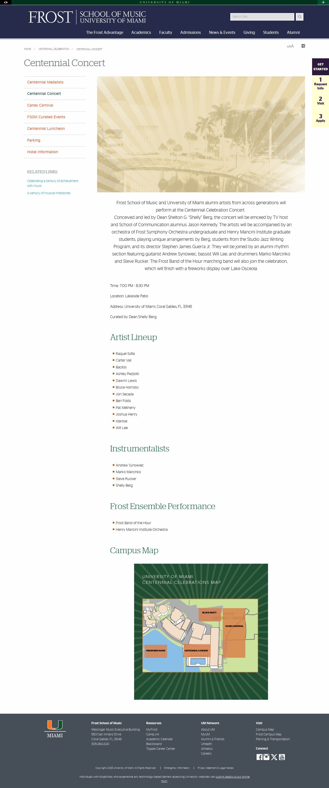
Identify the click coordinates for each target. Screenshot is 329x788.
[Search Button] (299, 17)
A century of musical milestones (48, 193)
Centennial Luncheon (46, 129)
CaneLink (152, 734)
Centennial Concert (89, 49)
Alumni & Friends (212, 739)
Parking (33, 140)
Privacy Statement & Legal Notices (216, 768)
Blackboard (154, 744)
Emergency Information (176, 768)
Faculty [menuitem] (165, 33)
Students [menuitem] (271, 33)
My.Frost (151, 729)
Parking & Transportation (273, 739)
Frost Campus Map (268, 734)
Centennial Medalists (45, 82)
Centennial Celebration (54, 49)
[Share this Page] (301, 46)
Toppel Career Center (160, 748)
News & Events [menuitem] (222, 33)
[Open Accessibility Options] (5, 2)
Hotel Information (42, 152)
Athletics (207, 748)
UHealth (206, 744)
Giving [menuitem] (249, 33)
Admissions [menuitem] (190, 33)
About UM (208, 729)
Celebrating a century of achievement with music (52, 184)
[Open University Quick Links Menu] (323, 2)
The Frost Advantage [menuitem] (104, 33)
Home (28, 49)
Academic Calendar (159, 739)
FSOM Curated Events (46, 117)
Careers (206, 753)
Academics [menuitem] (141, 33)
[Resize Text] (290, 46)
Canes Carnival (40, 105)
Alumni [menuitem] (293, 33)
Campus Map (265, 729)
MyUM (205, 734)
